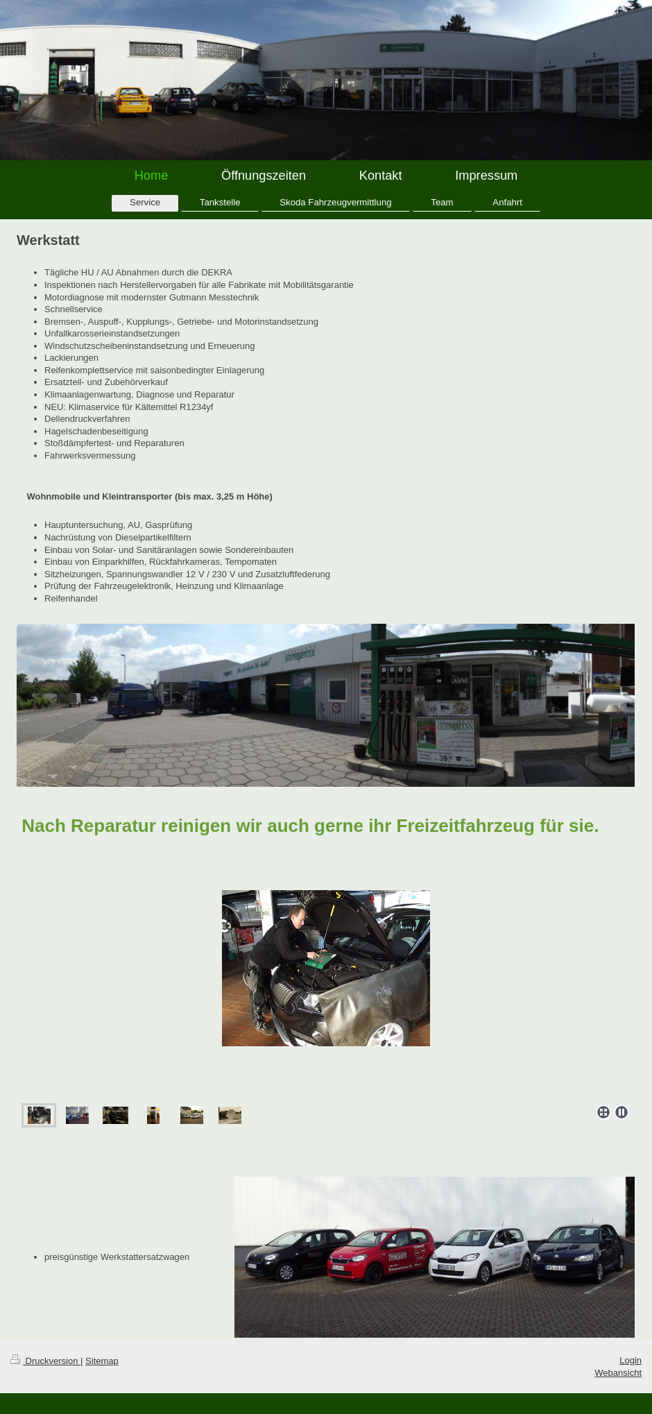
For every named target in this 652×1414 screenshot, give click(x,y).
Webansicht (618, 1373)
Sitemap (102, 1361)
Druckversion (45, 1361)
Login (630, 1360)
